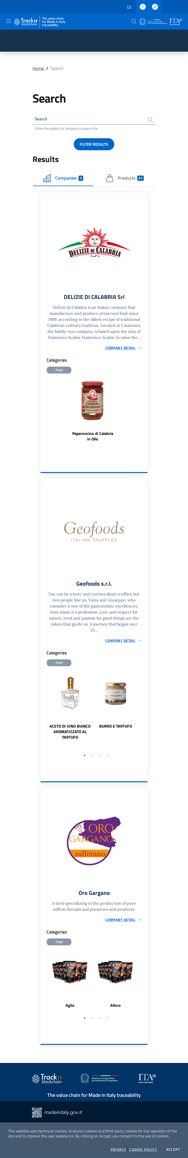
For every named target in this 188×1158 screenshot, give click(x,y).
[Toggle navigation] (9, 21)
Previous (42, 711)
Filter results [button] (94, 145)
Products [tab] (125, 179)
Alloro (115, 1007)
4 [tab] (107, 757)
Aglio (70, 1007)
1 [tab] (84, 757)
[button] (134, 22)
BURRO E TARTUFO (115, 728)
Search (41, 119)
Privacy (118, 1149)
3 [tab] (99, 757)
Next (145, 711)
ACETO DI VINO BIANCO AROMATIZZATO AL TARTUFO (70, 733)
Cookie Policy (143, 1149)
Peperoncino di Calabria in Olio (92, 437)
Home (38, 68)
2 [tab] (92, 757)
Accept (173, 1149)
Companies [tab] (63, 179)
